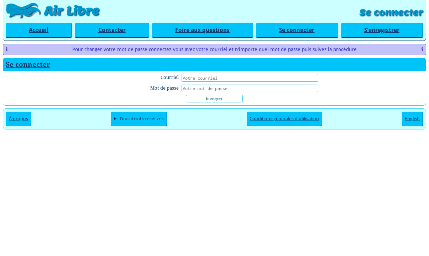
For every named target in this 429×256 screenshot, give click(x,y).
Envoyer (214, 98)
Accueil (38, 30)
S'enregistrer (381, 30)
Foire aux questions (202, 30)
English (412, 118)
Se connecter (391, 12)
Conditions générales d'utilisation (284, 118)
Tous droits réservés (141, 118)
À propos (18, 118)
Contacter (112, 30)
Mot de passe (164, 88)
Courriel (170, 77)
